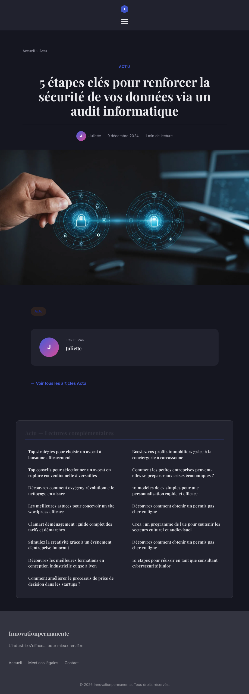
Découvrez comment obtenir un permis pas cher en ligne (173, 508)
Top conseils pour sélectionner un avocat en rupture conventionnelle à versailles (69, 472)
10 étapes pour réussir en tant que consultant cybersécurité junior (175, 563)
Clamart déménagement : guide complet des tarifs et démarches (70, 526)
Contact (72, 662)
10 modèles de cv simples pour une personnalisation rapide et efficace (165, 490)
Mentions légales (43, 662)
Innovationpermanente (39, 633)
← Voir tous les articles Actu (58, 383)
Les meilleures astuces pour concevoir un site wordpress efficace (71, 508)
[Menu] (124, 21)
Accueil (29, 51)
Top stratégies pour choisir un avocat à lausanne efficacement (64, 454)
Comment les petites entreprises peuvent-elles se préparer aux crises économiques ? (173, 472)
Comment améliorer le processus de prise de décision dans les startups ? (71, 580)
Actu (43, 51)
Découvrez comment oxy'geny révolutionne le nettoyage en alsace (71, 490)
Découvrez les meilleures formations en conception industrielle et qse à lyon (66, 563)
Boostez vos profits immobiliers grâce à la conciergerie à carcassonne (172, 454)
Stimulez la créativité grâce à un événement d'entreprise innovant (69, 544)
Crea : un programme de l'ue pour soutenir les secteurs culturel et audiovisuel (176, 526)
